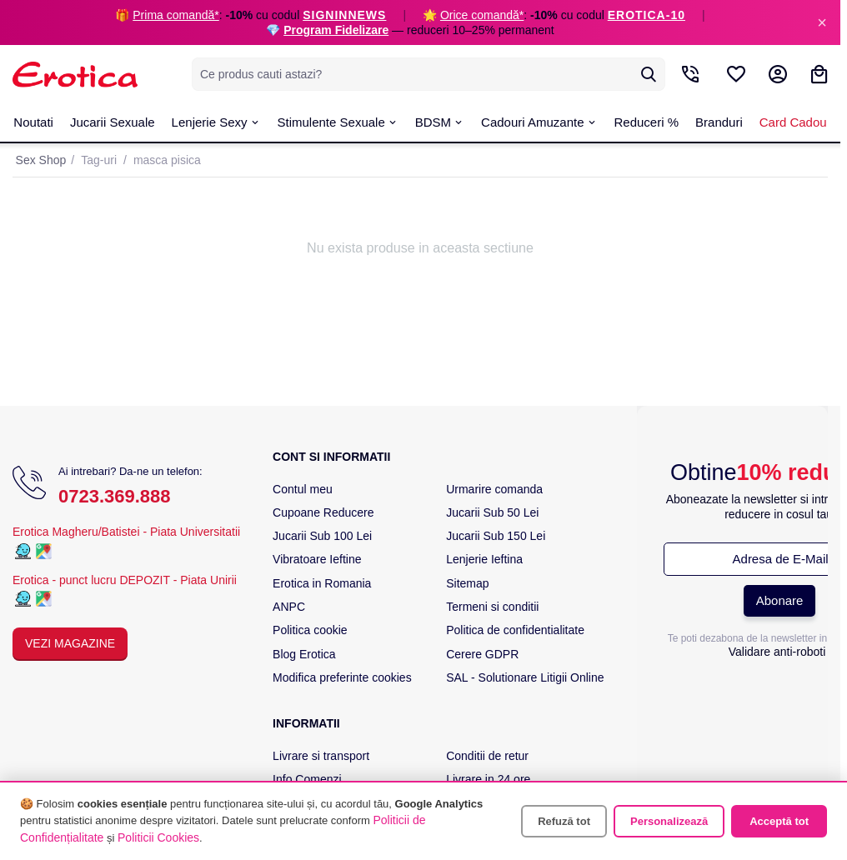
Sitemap (467, 583)
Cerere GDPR (482, 654)
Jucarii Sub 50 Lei (492, 512)
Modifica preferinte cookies (342, 677)
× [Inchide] (822, 22)
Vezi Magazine (70, 643)
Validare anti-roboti (777, 651)
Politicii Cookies (158, 837)
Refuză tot (564, 821)
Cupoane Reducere (323, 512)
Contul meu (303, 489)
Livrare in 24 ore (488, 779)
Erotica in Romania (322, 583)
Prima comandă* (176, 15)
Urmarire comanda (494, 489)
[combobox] (428, 74)
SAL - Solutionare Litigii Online (525, 677)
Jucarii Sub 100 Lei (322, 535)
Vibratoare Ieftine (317, 559)
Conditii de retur (487, 755)
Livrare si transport (321, 755)
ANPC (289, 606)
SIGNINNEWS (344, 15)
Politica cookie (310, 630)
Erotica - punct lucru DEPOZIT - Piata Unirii (125, 580)
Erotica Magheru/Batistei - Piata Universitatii (126, 531)
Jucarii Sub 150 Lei (495, 535)
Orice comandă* (482, 15)
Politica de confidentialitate (515, 630)
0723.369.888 (114, 496)
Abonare (780, 600)
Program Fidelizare (335, 30)
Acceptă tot (779, 821)
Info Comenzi (307, 779)
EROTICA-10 (646, 15)
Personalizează (669, 821)
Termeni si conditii (492, 606)
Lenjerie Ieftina (484, 559)
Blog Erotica (304, 654)
